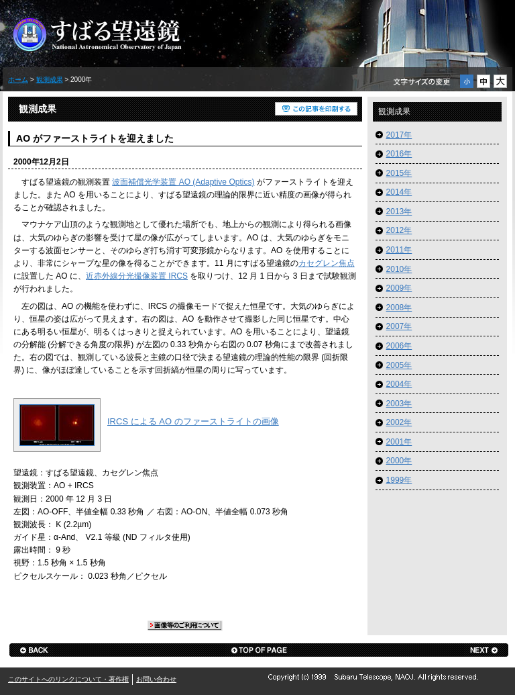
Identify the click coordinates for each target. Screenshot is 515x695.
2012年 (399, 230)
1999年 (399, 480)
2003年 (399, 403)
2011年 (399, 249)
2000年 (399, 460)
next (484, 650)
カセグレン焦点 (326, 263)
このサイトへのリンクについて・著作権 (68, 679)
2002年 (399, 422)
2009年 (399, 288)
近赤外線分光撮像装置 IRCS (137, 276)
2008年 (399, 307)
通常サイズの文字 (483, 81)
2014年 (399, 192)
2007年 (399, 326)
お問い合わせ (156, 679)
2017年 (399, 135)
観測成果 (49, 79)
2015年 (399, 173)
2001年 (399, 442)
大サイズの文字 (500, 81)
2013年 (399, 211)
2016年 (399, 153)
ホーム (18, 79)
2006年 (399, 346)
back (33, 650)
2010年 (399, 269)
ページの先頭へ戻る (258, 650)
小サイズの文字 (466, 81)
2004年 (399, 384)
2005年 (399, 365)
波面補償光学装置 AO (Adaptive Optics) (183, 182)
